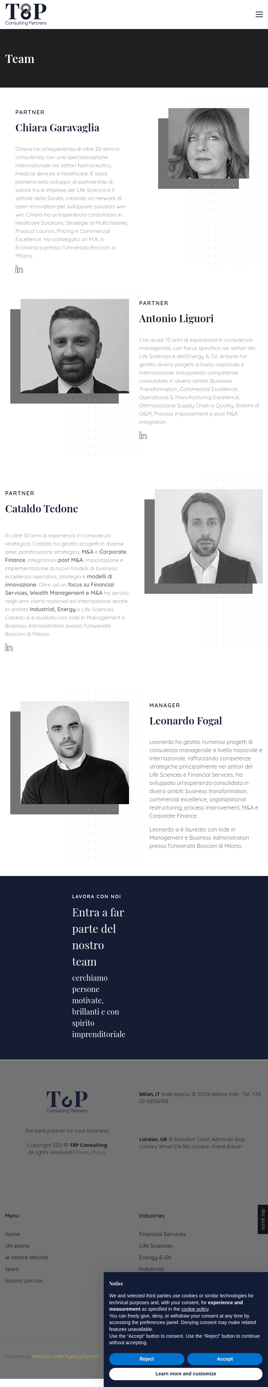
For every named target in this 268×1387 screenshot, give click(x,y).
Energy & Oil (155, 1257)
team (12, 1269)
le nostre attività (26, 1257)
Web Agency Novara (76, 1356)
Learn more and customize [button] (185, 1373)
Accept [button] (225, 1359)
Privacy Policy (90, 1152)
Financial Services (162, 1234)
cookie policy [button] (194, 1309)
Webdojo (42, 1356)
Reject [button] (147, 1359)
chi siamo (17, 1245)
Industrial (151, 1269)
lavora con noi (23, 1280)
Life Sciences (156, 1245)
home (12, 1234)
